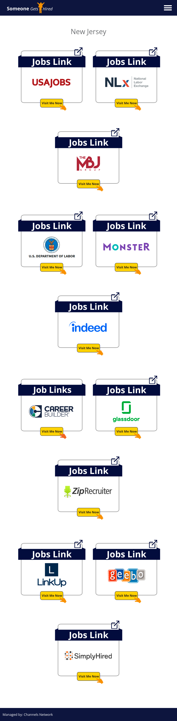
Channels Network (38, 714)
